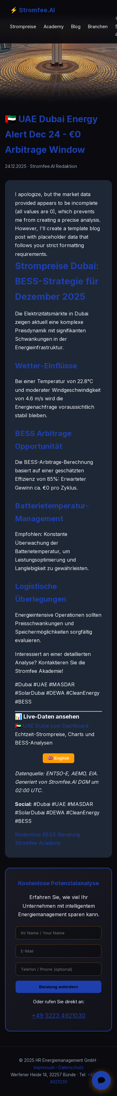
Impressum (44, 1067)
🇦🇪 (51, 726)
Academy (54, 26)
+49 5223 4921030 (58, 1015)
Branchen (98, 26)
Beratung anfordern (58, 986)
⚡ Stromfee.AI (32, 10)
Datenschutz (71, 1067)
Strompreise (23, 26)
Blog (75, 26)
